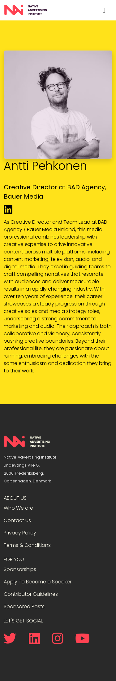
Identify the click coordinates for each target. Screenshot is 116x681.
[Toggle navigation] (104, 10)
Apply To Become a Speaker (37, 581)
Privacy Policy (20, 532)
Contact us (17, 520)
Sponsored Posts (24, 606)
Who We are (18, 508)
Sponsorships (20, 569)
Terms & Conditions (27, 545)
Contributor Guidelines (31, 594)
